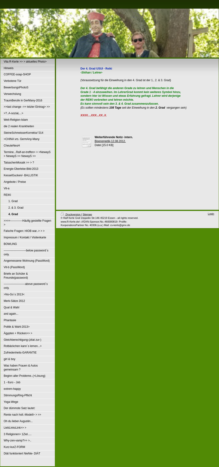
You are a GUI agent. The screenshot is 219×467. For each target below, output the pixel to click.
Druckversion (71, 214)
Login (211, 213)
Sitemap (87, 214)
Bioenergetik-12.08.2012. (110, 141)
